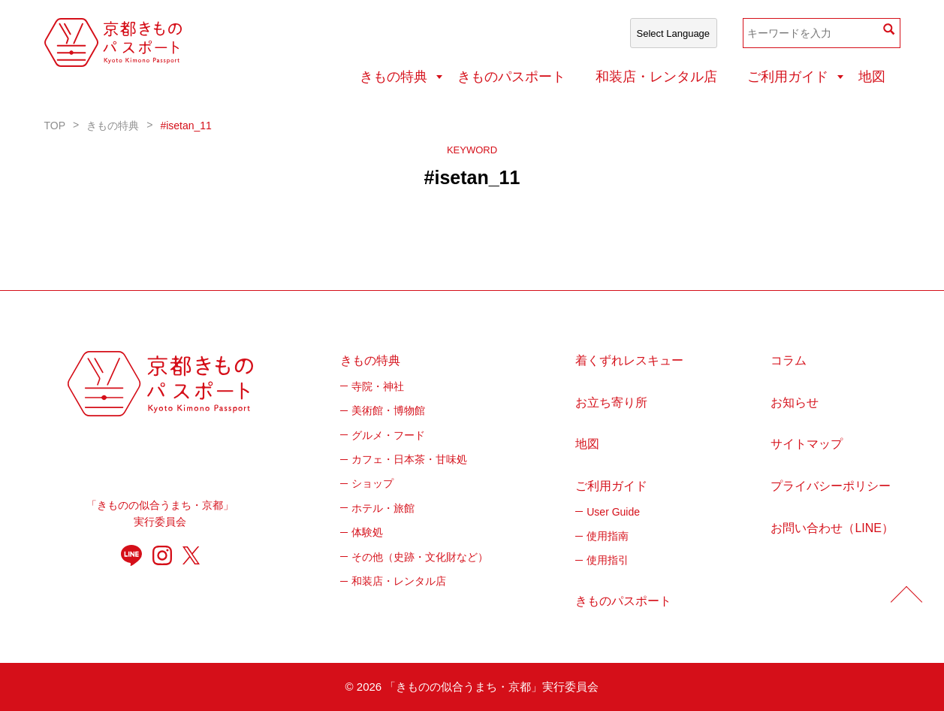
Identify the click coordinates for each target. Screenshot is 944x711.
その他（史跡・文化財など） (419, 557)
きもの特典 (393, 76)
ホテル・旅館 (383, 508)
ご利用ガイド (787, 76)
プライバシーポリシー (831, 486)
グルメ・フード (388, 435)
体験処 (367, 532)
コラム (789, 360)
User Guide (613, 512)
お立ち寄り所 (611, 402)
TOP (55, 126)
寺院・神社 (377, 386)
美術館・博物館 (388, 410)
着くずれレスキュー (629, 360)
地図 (871, 76)
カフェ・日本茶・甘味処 (409, 459)
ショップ (372, 483)
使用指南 (608, 536)
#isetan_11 (186, 126)
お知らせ (795, 402)
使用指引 (608, 560)
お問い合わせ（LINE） (832, 528)
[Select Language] (673, 33)
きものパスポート (511, 76)
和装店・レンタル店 (656, 76)
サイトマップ (807, 443)
